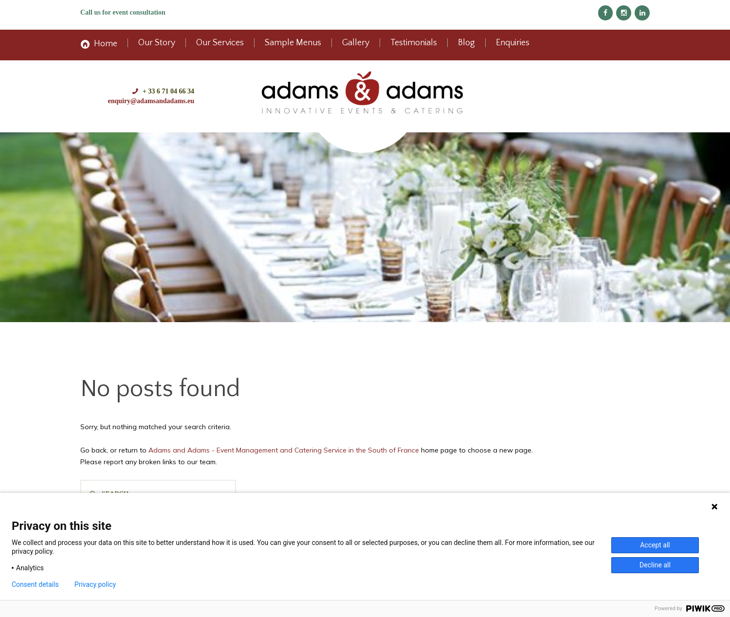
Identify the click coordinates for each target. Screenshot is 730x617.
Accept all (655, 545)
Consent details (35, 584)
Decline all (655, 565)
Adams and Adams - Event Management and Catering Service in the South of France (283, 450)
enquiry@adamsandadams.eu (151, 101)
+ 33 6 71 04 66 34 (168, 91)
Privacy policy (95, 584)
